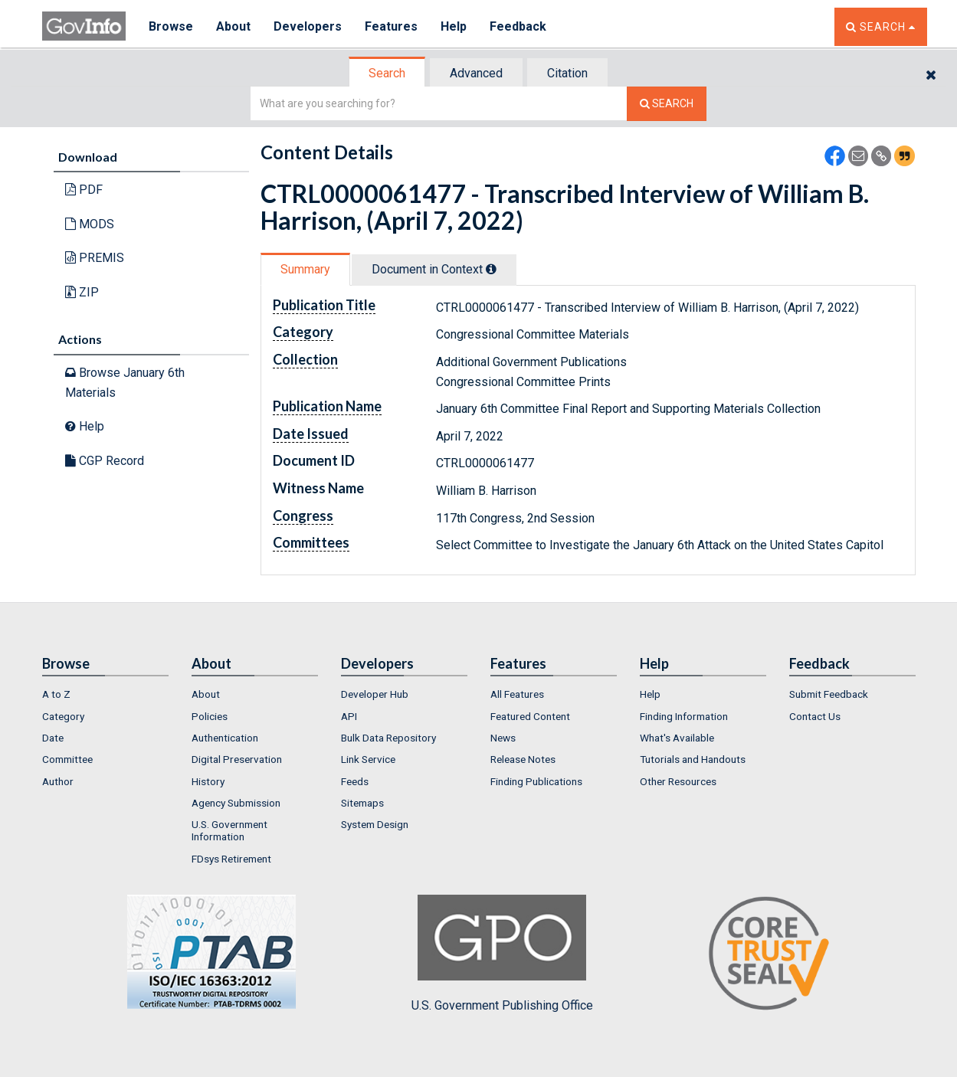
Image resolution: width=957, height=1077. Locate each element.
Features (391, 26)
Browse (171, 26)
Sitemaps (362, 803)
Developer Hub (374, 694)
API (349, 716)
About (233, 26)
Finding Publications (536, 781)
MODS (89, 224)
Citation (567, 73)
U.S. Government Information (229, 830)
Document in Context (434, 269)
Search (387, 73)
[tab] (388, 73)
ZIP (82, 292)
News (503, 738)
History (208, 781)
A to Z (56, 694)
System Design (374, 824)
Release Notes (523, 759)
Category (63, 716)
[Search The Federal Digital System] (666, 104)
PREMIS (94, 257)
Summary (305, 269)
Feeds (355, 781)
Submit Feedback (828, 694)
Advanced (476, 73)
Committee (67, 759)
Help (454, 26)
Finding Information (684, 716)
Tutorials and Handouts (693, 759)
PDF (84, 189)
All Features (517, 694)
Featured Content (530, 716)
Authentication (225, 738)
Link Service (368, 759)
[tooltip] (491, 269)
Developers (308, 26)
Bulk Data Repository (388, 738)
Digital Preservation (237, 759)
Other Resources (678, 781)
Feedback (518, 26)
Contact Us (815, 716)
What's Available (677, 738)
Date (53, 738)
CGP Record (104, 460)
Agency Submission (236, 803)
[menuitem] (105, 694)
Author (58, 781)
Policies (210, 716)
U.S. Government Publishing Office (502, 954)
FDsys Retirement (231, 859)
